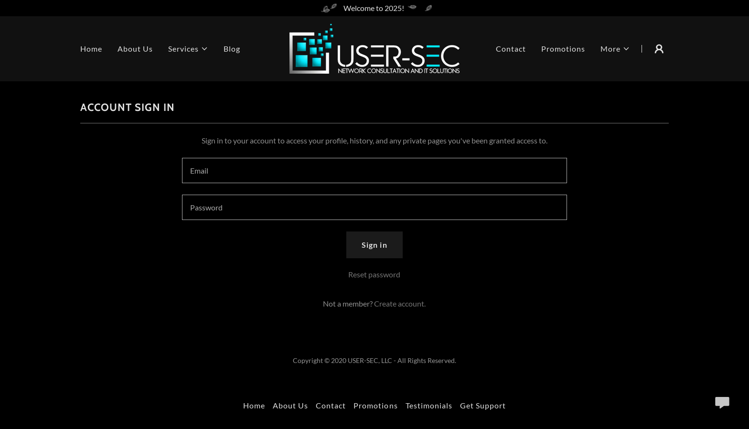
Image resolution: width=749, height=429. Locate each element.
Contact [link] (511, 48)
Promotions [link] (563, 48)
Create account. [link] (400, 303)
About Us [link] (135, 48)
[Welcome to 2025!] (374, 8)
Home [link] (91, 48)
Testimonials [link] (429, 405)
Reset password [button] (374, 274)
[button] (188, 49)
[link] (374, 47)
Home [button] (254, 405)
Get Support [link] (483, 405)
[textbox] (374, 170)
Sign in (374, 244)
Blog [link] (232, 48)
